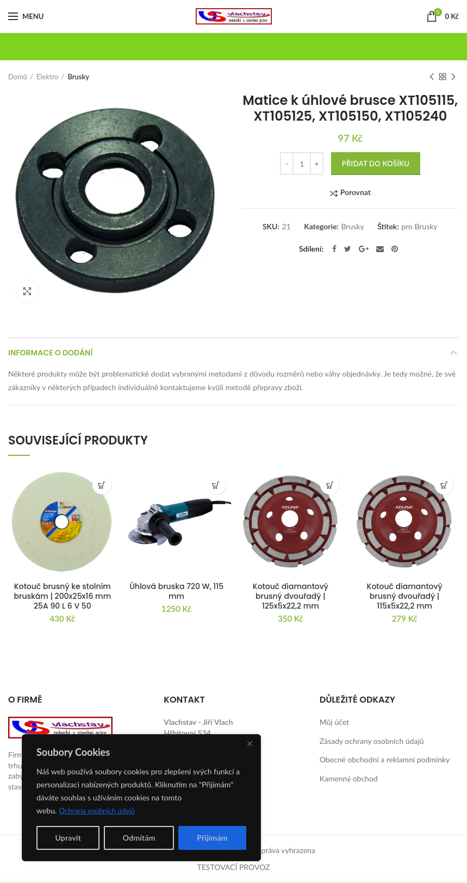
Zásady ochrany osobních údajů (372, 741)
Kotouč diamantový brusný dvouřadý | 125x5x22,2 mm (290, 596)
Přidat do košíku (375, 163)
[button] (101, 484)
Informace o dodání (50, 352)
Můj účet (334, 722)
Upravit (68, 837)
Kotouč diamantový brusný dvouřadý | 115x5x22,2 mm (405, 596)
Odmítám (139, 837)
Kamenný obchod (349, 778)
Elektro (47, 76)
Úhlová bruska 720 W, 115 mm (176, 591)
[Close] (249, 743)
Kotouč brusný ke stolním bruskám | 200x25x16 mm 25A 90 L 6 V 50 (62, 596)
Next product (453, 77)
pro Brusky (419, 226)
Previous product (431, 77)
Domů (17, 76)
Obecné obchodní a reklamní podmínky (385, 759)
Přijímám (212, 837)
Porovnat (355, 193)
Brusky (78, 76)
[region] (141, 797)
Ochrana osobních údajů (99, 810)
